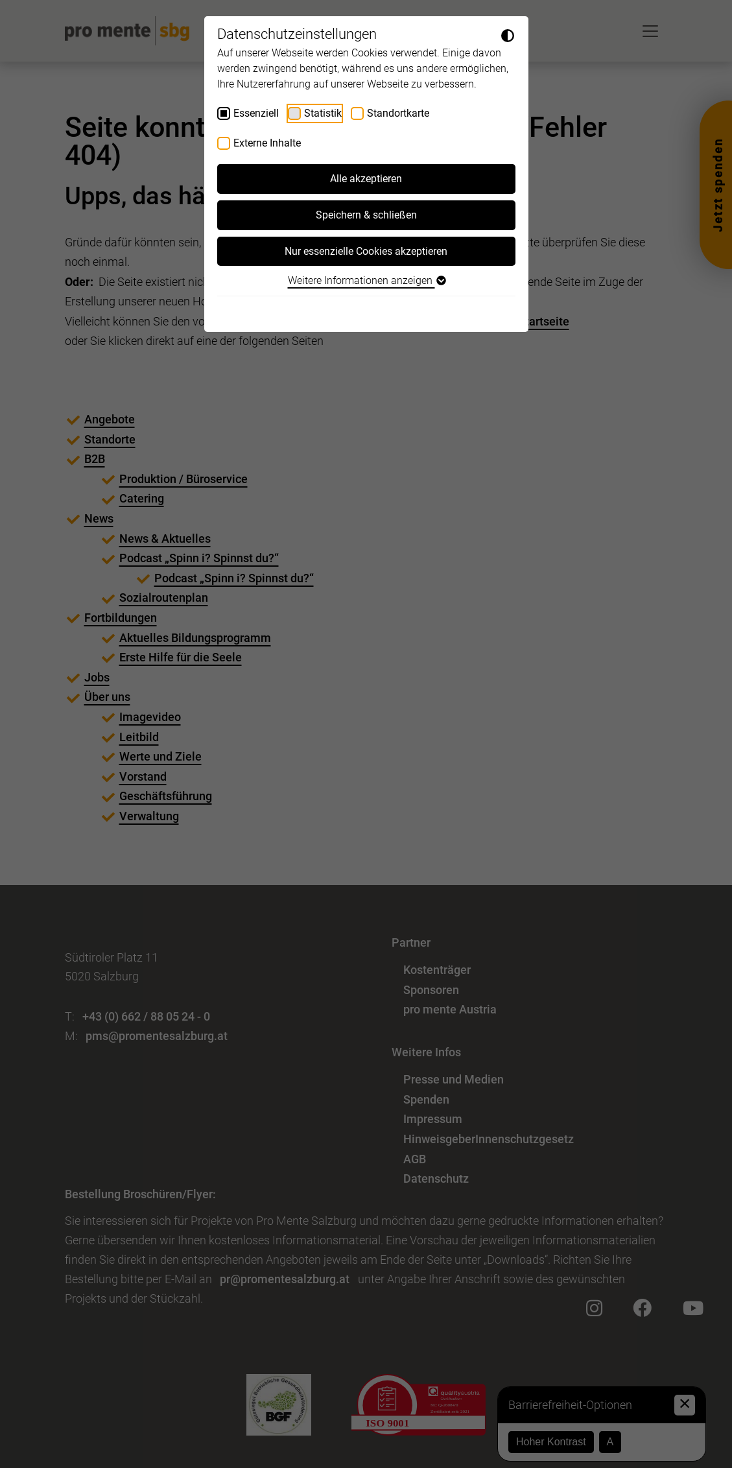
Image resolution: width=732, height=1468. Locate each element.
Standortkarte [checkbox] (398, 113)
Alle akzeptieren (366, 178)
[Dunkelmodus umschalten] (507, 35)
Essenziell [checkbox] (256, 113)
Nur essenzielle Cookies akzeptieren (366, 251)
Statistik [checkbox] (323, 113)
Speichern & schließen (366, 215)
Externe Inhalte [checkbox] (267, 143)
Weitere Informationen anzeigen (366, 280)
